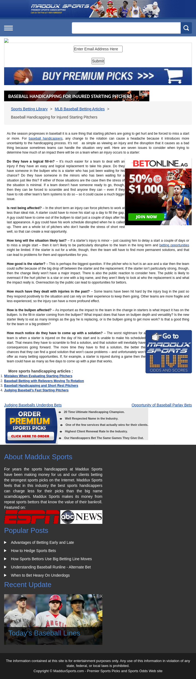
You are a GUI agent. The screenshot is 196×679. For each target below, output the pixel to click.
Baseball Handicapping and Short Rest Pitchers (41, 386)
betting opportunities (174, 245)
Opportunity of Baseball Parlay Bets (162, 405)
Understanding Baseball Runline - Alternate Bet (51, 567)
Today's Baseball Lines (44, 633)
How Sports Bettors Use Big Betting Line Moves (51, 559)
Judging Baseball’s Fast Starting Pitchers (36, 390)
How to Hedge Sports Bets (33, 550)
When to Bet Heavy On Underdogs (40, 575)
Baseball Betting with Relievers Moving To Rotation (44, 381)
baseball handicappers (46, 138)
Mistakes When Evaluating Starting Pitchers (38, 376)
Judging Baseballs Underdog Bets (33, 405)
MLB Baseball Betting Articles (80, 109)
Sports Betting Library (29, 109)
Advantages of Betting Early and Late (42, 542)
